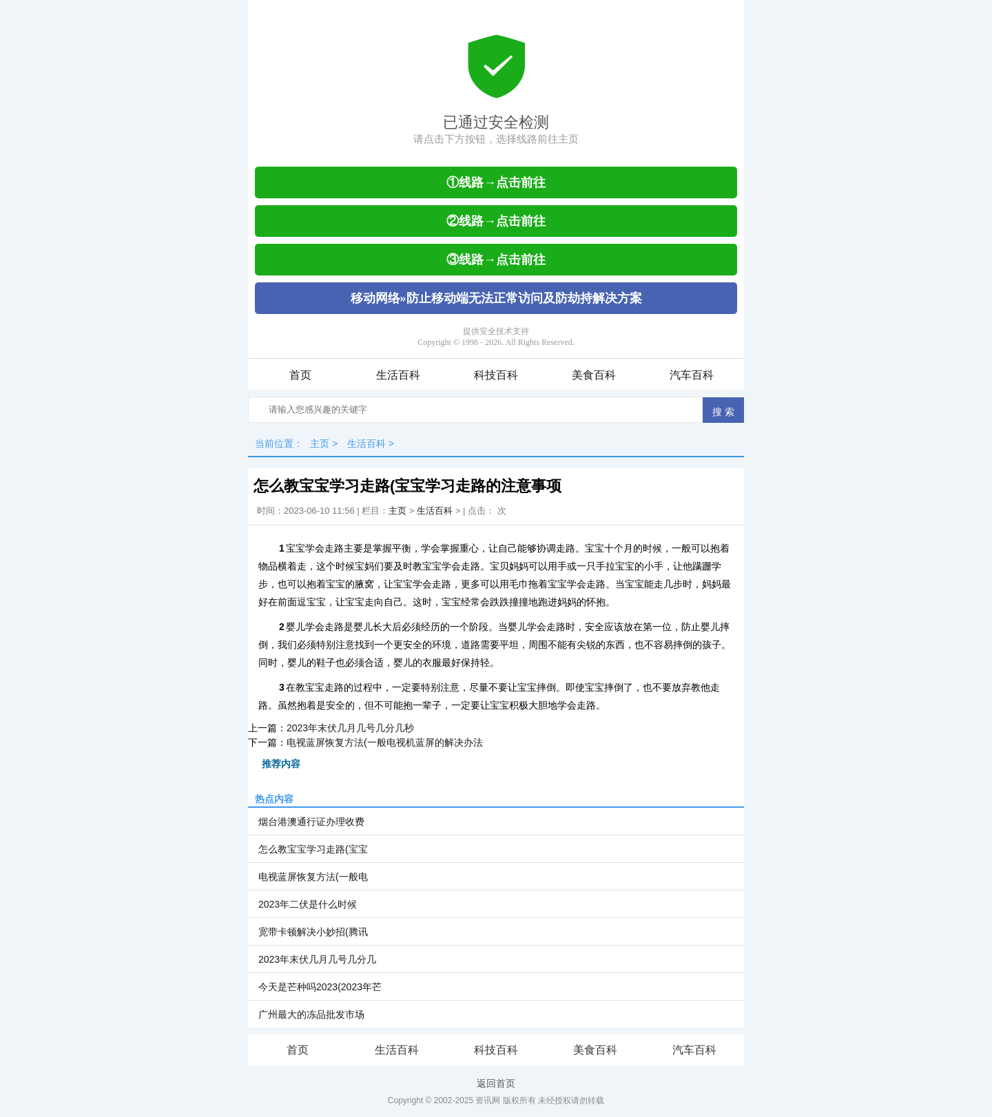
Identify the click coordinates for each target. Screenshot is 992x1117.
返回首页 (496, 1083)
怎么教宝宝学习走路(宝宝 (313, 849)
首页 (300, 375)
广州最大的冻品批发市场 (311, 1014)
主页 (319, 443)
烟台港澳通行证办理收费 (311, 821)
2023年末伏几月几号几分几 (317, 959)
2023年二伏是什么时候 (307, 904)
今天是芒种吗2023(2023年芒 (320, 986)
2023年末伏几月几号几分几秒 (350, 727)
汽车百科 (692, 375)
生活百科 (398, 375)
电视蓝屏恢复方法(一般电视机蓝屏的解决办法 (385, 742)
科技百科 (496, 375)
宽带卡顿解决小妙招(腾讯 (313, 931)
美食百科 (594, 375)
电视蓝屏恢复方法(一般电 (313, 876)
